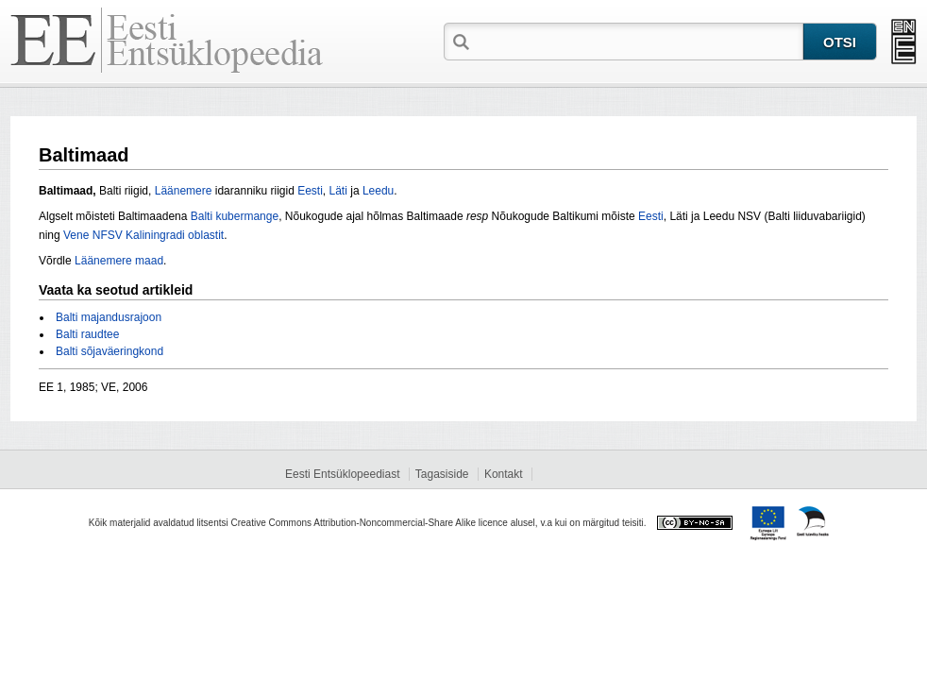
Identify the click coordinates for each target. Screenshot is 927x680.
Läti (338, 190)
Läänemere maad (119, 260)
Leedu (378, 190)
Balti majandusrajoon (108, 317)
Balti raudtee (87, 334)
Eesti (310, 190)
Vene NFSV (93, 235)
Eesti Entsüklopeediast (342, 474)
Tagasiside (442, 474)
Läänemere (183, 190)
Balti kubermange (234, 216)
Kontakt (503, 474)
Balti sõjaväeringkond (109, 351)
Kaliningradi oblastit (175, 235)
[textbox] (638, 40)
